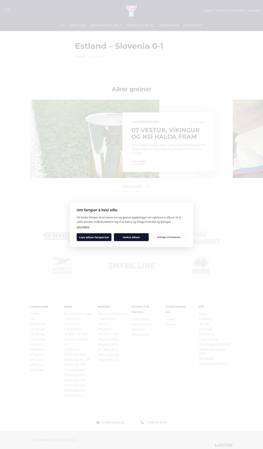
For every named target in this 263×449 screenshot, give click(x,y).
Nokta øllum (131, 237)
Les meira (83, 226)
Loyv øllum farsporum (94, 237)
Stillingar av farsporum (168, 237)
